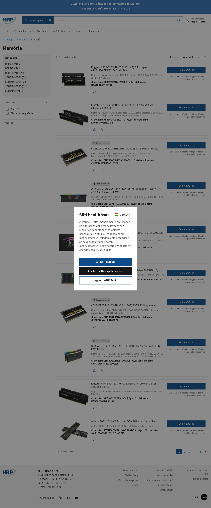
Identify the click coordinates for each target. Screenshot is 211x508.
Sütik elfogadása (105, 261)
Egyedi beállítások (105, 280)
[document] (105, 249)
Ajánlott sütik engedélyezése (105, 271)
